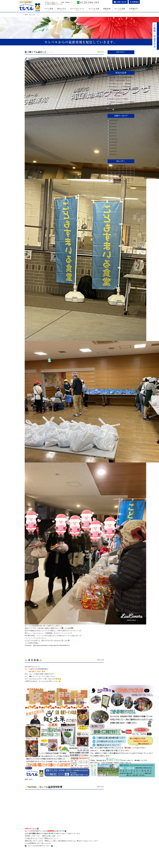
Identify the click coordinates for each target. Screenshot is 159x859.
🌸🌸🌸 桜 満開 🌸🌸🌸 (117, 96)
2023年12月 (113, 139)
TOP (26, 14)
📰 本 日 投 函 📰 (33, 660)
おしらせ (112, 57)
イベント (112, 60)
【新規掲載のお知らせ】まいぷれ (120, 90)
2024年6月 (113, 127)
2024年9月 (113, 123)
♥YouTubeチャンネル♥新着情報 (120, 87)
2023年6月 (113, 148)
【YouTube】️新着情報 (116, 93)
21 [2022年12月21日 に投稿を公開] (117, 178)
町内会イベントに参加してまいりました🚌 (121, 108)
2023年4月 (113, 154)
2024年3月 (113, 136)
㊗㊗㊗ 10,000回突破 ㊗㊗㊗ (120, 80)
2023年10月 (113, 142)
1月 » (128, 183)
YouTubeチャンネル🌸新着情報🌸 (121, 83)
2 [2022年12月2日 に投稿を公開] (124, 170)
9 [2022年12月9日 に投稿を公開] (124, 173)
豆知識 (111, 66)
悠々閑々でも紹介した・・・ (39, 52)
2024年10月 (113, 120)
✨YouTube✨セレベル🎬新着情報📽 (43, 787)
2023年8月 (113, 145)
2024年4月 (113, 133)
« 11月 (113, 183)
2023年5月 (113, 151)
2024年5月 (113, 130)
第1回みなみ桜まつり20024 (118, 99)
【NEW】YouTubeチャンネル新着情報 (121, 103)
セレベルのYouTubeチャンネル (40, 846)
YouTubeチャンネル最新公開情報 (120, 77)
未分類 (111, 63)
